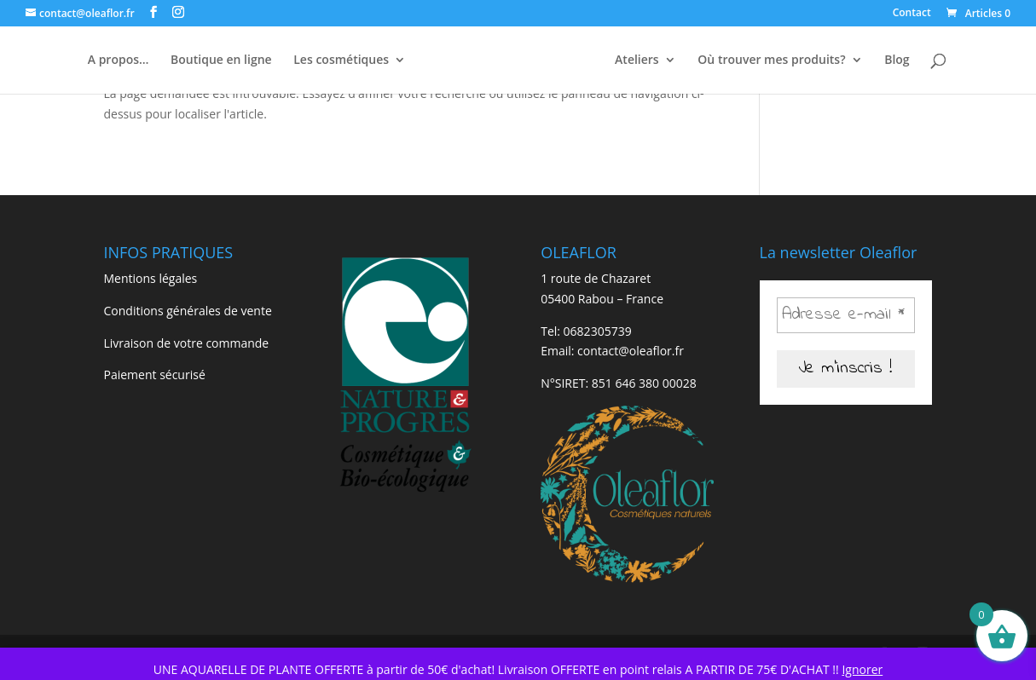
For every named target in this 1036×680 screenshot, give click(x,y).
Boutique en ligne (221, 60)
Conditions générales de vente (188, 311)
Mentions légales (151, 278)
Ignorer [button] (862, 669)
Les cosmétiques (341, 60)
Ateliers (637, 60)
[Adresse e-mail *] (846, 315)
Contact (912, 14)
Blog (896, 60)
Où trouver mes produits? (771, 60)
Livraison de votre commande (186, 343)
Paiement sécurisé (154, 374)
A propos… (118, 60)
